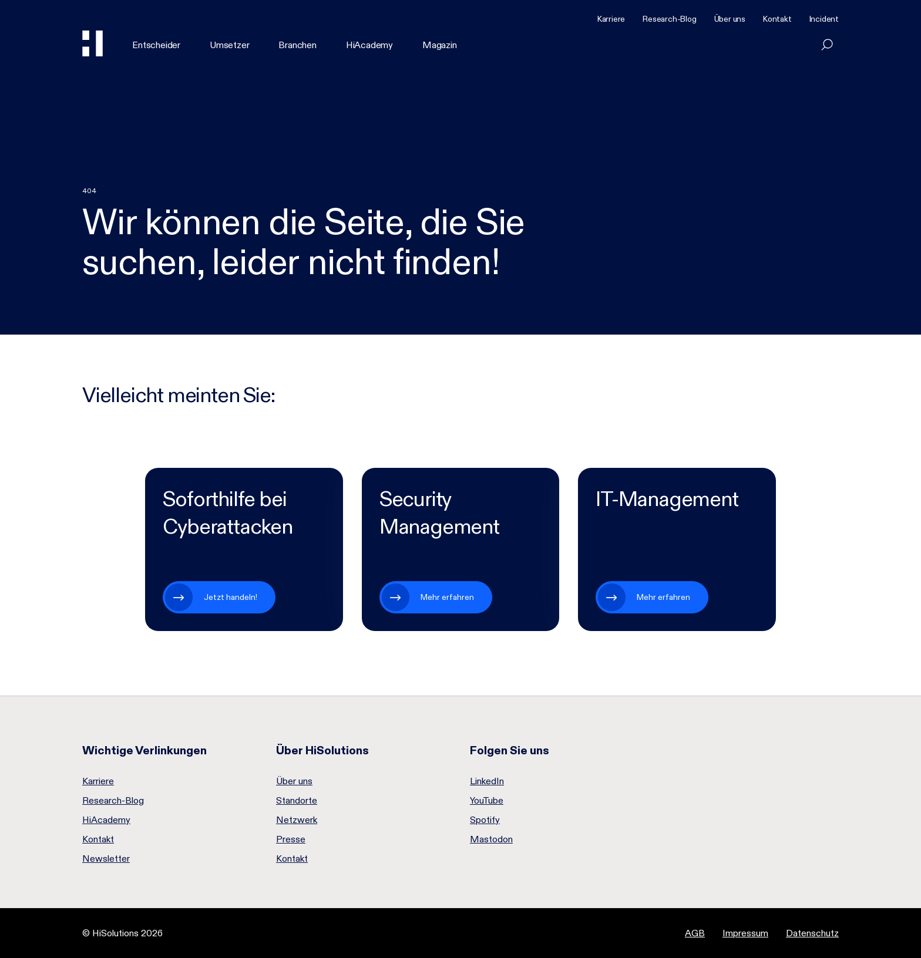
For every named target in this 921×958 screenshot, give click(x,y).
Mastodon (491, 839)
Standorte (296, 800)
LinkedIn (487, 781)
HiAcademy (369, 44)
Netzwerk (296, 820)
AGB (695, 933)
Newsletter (106, 859)
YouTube (486, 800)
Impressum (745, 933)
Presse (290, 839)
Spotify (485, 820)
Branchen (297, 44)
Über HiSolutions (322, 750)
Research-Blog (669, 19)
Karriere (611, 19)
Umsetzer (229, 44)
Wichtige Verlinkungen (144, 750)
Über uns (729, 19)
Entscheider (156, 44)
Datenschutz (812, 933)
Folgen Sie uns (509, 750)
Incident (824, 19)
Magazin (439, 44)
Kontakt (777, 19)
